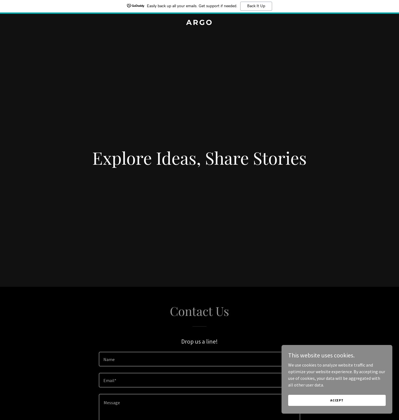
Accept (337, 400)
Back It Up (256, 6)
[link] (199, 23)
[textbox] (199, 359)
